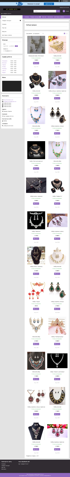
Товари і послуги (34, 17)
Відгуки (4, 31)
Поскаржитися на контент (33, 475)
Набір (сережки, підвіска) (57, 442)
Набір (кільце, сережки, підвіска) (57, 90)
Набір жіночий (57, 55)
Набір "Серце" (36, 301)
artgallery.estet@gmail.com (10, 101)
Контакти (50, 17)
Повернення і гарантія (30, 20)
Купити (36, 63)
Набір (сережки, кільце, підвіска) (36, 406)
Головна (27, 17)
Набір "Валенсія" (36, 231)
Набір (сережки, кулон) (57, 231)
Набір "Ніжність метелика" (57, 371)
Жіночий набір (36, 126)
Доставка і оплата (59, 17)
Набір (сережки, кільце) (57, 126)
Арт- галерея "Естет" (23, 464)
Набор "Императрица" (57, 336)
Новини (4, 24)
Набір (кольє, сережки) (36, 196)
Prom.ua (42, 474)
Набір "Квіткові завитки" (36, 161)
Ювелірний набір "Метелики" (36, 55)
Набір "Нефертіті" (57, 196)
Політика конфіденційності (45, 475)
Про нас (44, 17)
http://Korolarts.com (8, 100)
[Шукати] (58, 11)
